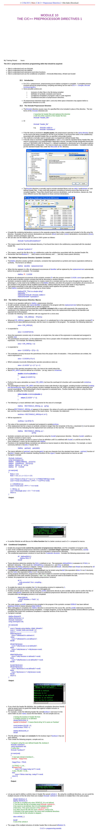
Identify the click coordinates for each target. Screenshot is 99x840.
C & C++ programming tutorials (50, 828)
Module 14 (61, 825)
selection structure (53, 553)
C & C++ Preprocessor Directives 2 (48, 3)
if (46, 553)
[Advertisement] (49, 38)
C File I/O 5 (26, 3)
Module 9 (25, 254)
